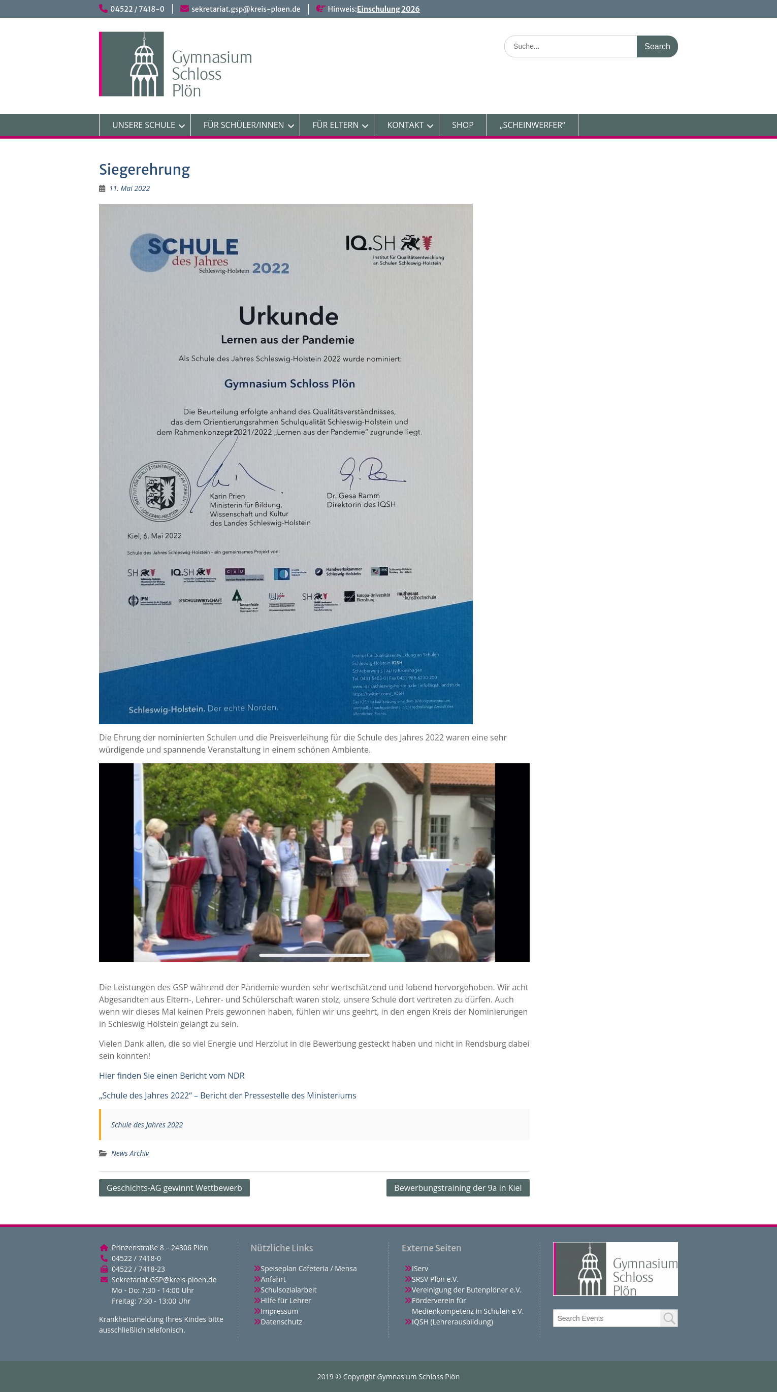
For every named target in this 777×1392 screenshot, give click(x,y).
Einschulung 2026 (388, 9)
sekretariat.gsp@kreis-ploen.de (245, 9)
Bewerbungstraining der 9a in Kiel (458, 1187)
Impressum (280, 1311)
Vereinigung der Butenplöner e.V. (467, 1289)
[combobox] (615, 1318)
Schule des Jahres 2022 (147, 1124)
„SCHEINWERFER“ (532, 125)
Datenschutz (281, 1321)
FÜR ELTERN (336, 125)
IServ (420, 1268)
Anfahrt (273, 1279)
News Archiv (130, 1153)
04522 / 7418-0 (137, 9)
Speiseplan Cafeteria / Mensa (309, 1268)
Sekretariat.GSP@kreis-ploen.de (164, 1279)
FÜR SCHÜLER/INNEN (244, 125)
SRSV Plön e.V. (435, 1279)
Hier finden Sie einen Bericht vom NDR (172, 1075)
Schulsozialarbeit (289, 1289)
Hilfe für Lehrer (286, 1300)
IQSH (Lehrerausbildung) (452, 1321)
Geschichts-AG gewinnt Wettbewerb (174, 1187)
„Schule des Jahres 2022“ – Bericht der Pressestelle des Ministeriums (228, 1095)
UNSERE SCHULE (143, 125)
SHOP (463, 125)
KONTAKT (405, 125)
